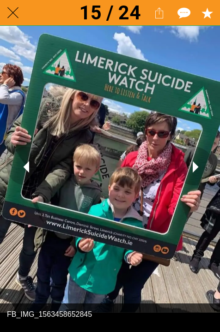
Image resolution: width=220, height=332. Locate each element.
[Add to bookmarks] (207, 13)
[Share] (159, 13)
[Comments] (183, 13)
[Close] (12, 12)
